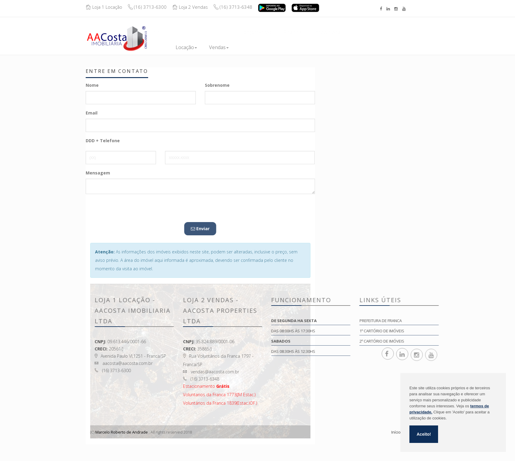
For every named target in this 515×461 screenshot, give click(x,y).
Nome (92, 85)
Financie (292, 47)
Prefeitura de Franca (426, 320)
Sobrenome (217, 85)
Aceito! (424, 434)
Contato (363, 46)
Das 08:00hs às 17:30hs (339, 331)
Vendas (219, 47)
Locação (186, 47)
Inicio (157, 47)
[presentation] (131, 210)
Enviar (76, 228)
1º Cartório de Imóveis (427, 331)
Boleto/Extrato (408, 33)
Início (396, 432)
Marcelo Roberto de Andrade (121, 432)
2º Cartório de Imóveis (427, 341)
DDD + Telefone (103, 140)
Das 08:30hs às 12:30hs (339, 351)
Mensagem (98, 173)
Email (91, 113)
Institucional (328, 47)
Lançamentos (256, 47)
